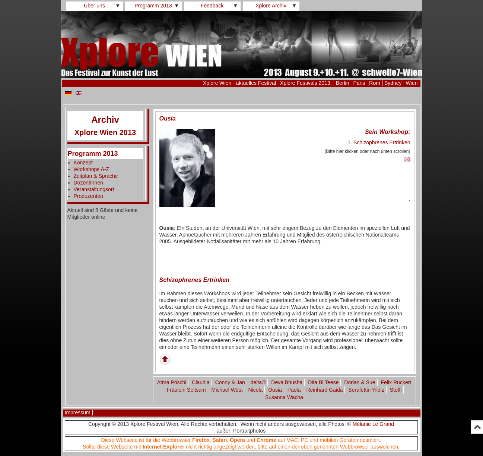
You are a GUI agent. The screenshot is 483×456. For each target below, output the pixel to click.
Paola (294, 390)
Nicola (255, 390)
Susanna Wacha (284, 397)
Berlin (342, 83)
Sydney (393, 83)
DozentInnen (88, 183)
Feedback (212, 6)
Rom (374, 83)
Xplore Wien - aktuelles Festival (239, 83)
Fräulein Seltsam (186, 390)
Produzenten (88, 196)
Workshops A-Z (91, 169)
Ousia (275, 390)
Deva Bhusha (286, 382)
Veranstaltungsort (94, 189)
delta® (258, 382)
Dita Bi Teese (323, 382)
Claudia (200, 382)
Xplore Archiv (270, 6)
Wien (412, 83)
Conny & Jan (230, 382)
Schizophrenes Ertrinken (381, 142)
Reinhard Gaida (324, 390)
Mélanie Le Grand (373, 424)
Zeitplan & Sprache (96, 176)
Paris (359, 83)
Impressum (77, 412)
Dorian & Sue (359, 382)
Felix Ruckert (396, 382)
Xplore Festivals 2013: (306, 83)
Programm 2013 (153, 6)
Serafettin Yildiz (366, 390)
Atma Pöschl (172, 382)
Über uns (94, 6)
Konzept (83, 163)
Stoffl (396, 390)
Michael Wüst (227, 390)
